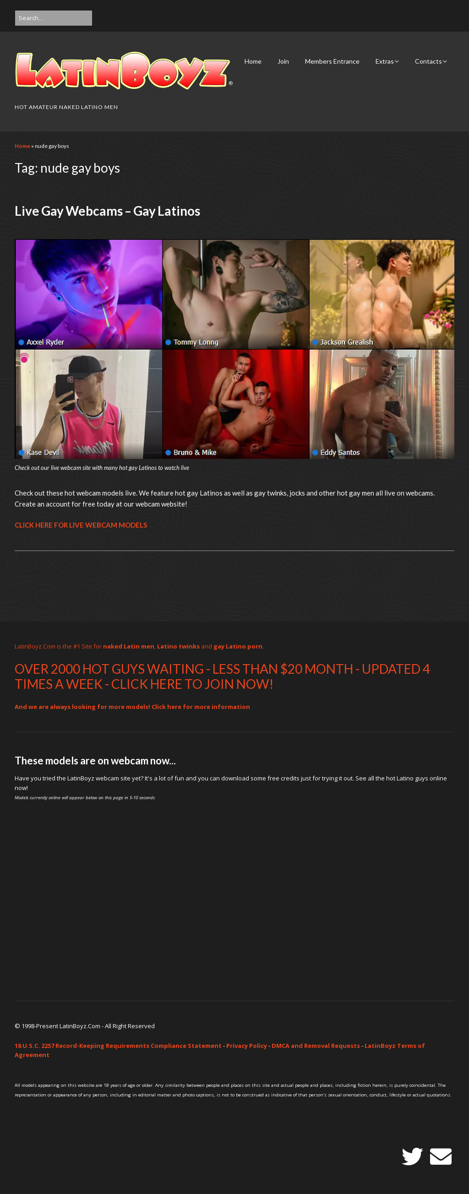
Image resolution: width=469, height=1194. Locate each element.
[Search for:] (54, 18)
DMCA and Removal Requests (316, 1045)
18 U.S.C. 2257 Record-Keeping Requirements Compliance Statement (118, 1045)
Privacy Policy (246, 1045)
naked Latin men (128, 646)
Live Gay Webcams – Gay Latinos (107, 210)
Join (283, 61)
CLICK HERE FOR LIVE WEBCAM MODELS (81, 525)
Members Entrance (332, 61)
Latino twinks (178, 646)
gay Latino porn (237, 646)
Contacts (428, 61)
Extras (385, 61)
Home (253, 61)
